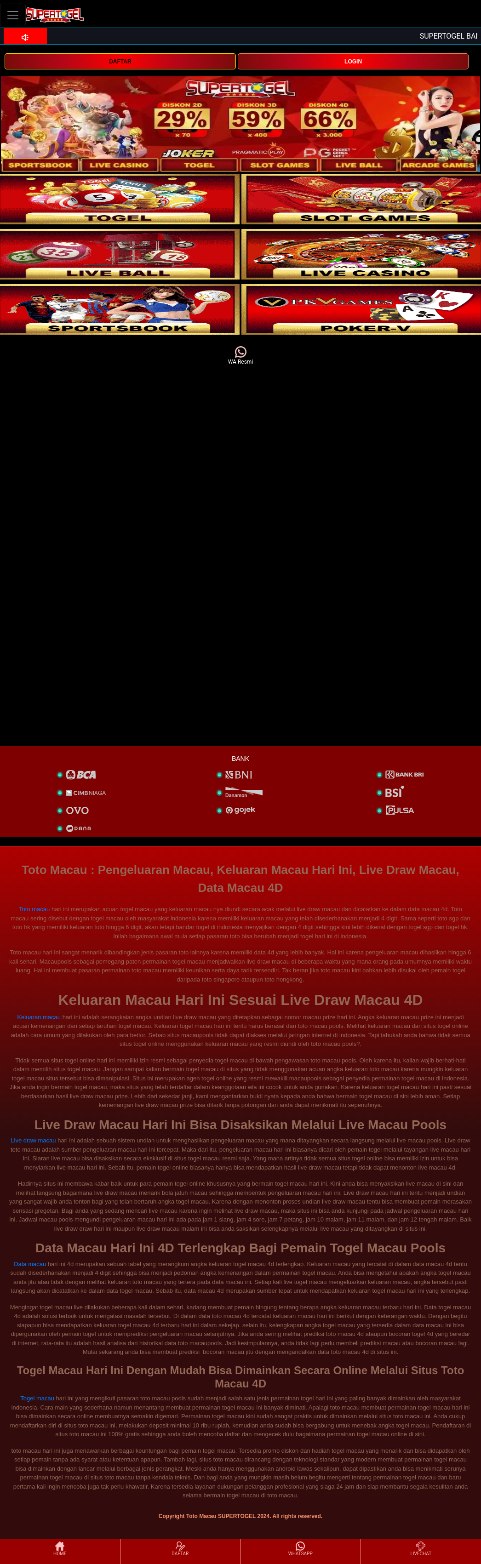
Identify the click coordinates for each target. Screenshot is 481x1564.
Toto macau (34, 909)
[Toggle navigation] (13, 15)
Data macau (30, 1264)
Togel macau (37, 1398)
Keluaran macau (39, 1017)
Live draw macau (33, 1140)
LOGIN (353, 61)
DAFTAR (120, 61)
